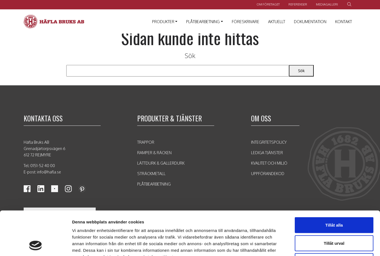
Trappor (145, 142)
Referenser (297, 4)
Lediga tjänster (267, 152)
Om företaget (268, 4)
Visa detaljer (291, 245)
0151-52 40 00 (42, 165)
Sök (190, 55)
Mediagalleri (327, 4)
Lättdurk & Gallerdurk (161, 162)
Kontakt (343, 21)
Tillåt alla (334, 183)
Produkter (163, 21)
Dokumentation (310, 21)
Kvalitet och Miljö (269, 162)
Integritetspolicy (269, 142)
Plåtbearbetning (203, 21)
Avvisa (334, 219)
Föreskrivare (245, 21)
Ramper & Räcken (154, 152)
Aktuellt (276, 21)
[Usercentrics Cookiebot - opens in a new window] (36, 245)
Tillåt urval (334, 202)
